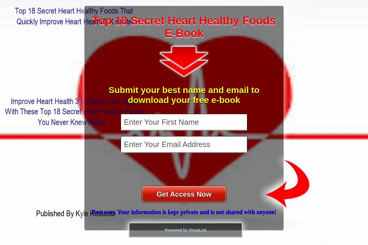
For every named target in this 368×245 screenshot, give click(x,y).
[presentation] (184, 169)
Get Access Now (183, 194)
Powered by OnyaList (185, 230)
